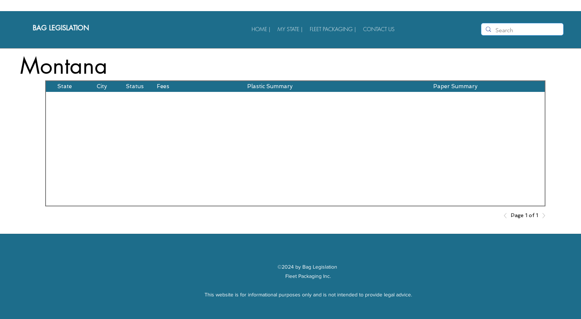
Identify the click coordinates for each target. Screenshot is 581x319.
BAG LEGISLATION (62, 27)
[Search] (521, 30)
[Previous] (507, 215)
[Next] (541, 215)
